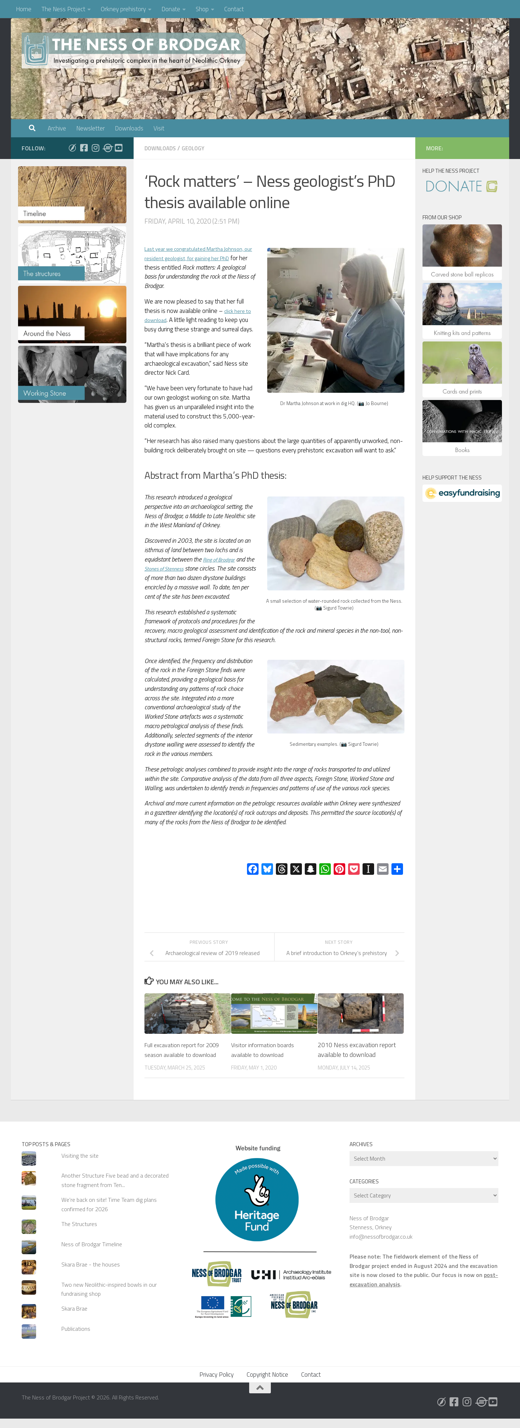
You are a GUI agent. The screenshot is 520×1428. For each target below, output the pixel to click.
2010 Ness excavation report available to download (357, 1049)
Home (23, 9)
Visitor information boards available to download (265, 1049)
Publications (75, 1338)
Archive (57, 128)
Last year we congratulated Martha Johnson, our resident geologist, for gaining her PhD (200, 258)
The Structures (79, 1233)
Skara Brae (74, 1317)
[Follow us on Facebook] (83, 147)
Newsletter (90, 128)
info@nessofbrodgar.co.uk (381, 1246)
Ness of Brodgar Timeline (91, 1253)
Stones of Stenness (177, 568)
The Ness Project (63, 9)
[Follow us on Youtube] (118, 147)
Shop (202, 9)
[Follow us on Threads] (107, 147)
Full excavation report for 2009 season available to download (178, 1054)
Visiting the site (80, 1165)
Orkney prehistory (123, 9)
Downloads (129, 128)
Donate (170, 9)
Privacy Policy (216, 1384)
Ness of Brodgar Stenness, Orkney (371, 1232)
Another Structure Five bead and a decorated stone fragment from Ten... (115, 1189)
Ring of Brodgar (222, 559)
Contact (234, 9)
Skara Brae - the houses (90, 1273)
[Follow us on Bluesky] (72, 147)
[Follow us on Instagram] (95, 147)
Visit (158, 128)
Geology (198, 148)
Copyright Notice (267, 1384)
